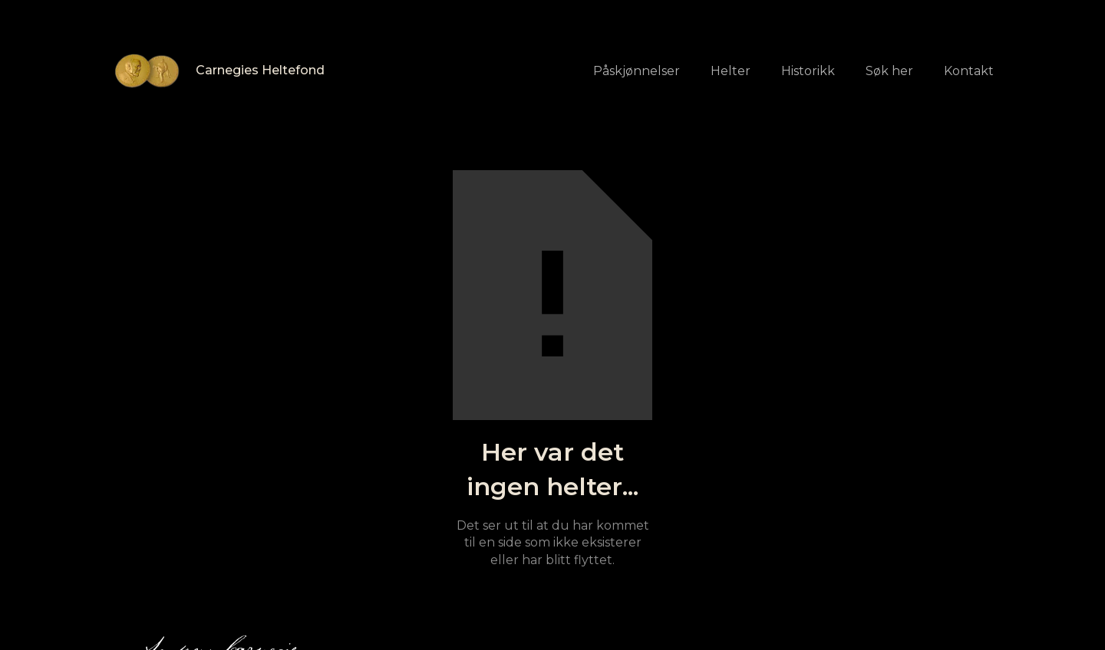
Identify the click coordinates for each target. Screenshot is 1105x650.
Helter (730, 71)
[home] (218, 71)
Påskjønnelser (636, 71)
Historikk (808, 71)
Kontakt (969, 71)
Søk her (889, 71)
